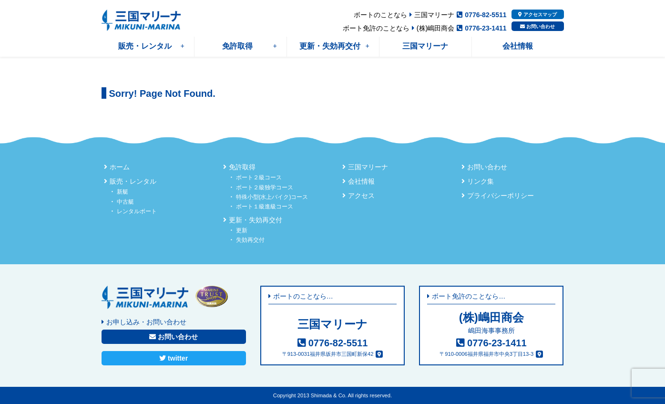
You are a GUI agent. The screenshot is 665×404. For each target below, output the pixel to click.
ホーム (120, 167)
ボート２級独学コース (264, 187)
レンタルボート (137, 211)
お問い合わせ (537, 26)
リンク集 (480, 181)
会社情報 (517, 46)
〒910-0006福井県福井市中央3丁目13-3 (486, 354)
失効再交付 (250, 240)
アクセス (361, 195)
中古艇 (125, 201)
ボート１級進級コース (264, 206)
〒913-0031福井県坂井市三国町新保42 (328, 354)
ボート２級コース (259, 177)
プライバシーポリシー (500, 195)
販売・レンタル (151, 46)
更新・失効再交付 (334, 46)
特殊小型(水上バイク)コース (272, 197)
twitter (173, 358)
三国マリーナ (425, 46)
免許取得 (249, 46)
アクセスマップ (537, 14)
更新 (241, 230)
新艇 (122, 191)
